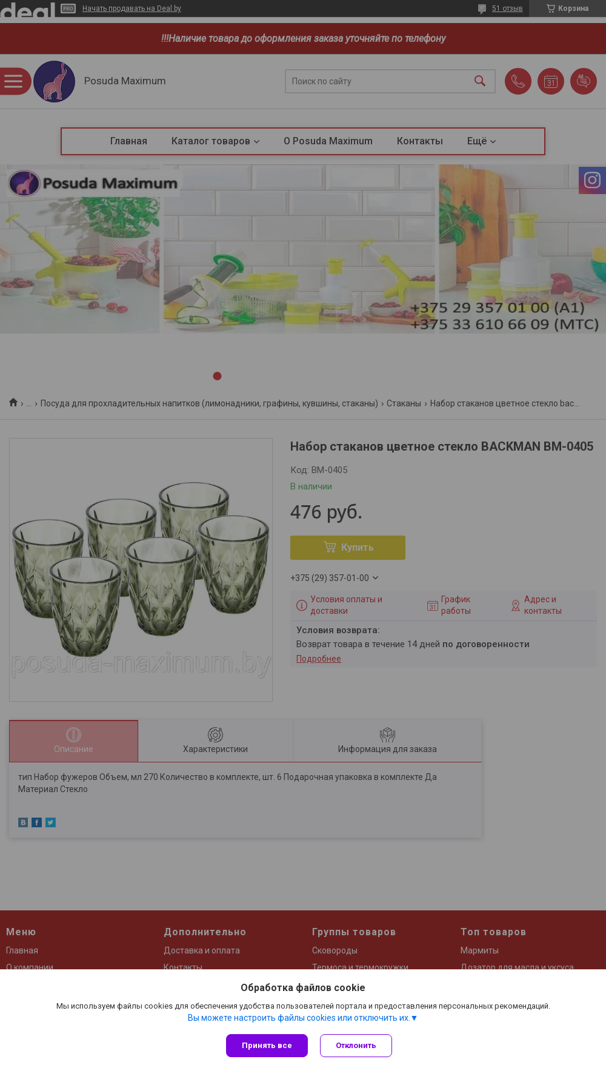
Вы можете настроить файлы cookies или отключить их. (299, 1018)
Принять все (267, 1045)
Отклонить (356, 1045)
